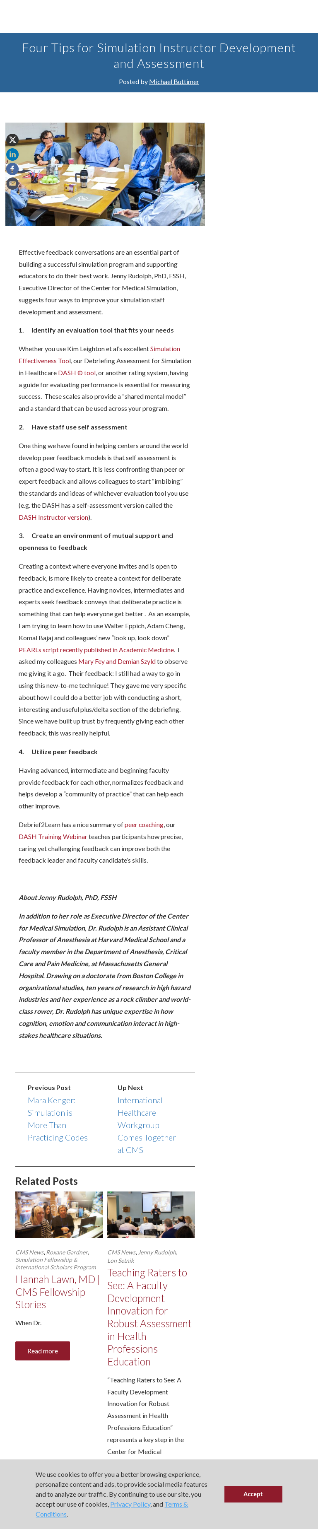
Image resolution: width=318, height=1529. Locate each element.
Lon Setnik (120, 1272)
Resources (246, 162)
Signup (284, 266)
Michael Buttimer (174, 81)
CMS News (29, 1264)
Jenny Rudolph (157, 1264)
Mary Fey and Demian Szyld (117, 673)
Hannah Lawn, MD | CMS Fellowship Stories (57, 1304)
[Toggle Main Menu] (16, 16)
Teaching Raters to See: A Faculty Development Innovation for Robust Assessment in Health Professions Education (150, 1330)
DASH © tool (108, 372)
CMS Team (246, 120)
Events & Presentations (263, 133)
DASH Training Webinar (53, 848)
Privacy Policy (130, 1504)
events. (282, 250)
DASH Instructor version (54, 529)
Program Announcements (265, 150)
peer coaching (144, 836)
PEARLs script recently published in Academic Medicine (98, 661)
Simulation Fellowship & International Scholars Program (55, 1275)
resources (260, 237)
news (254, 225)
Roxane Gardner (67, 1264)
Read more (42, 1363)
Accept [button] (253, 1494)
